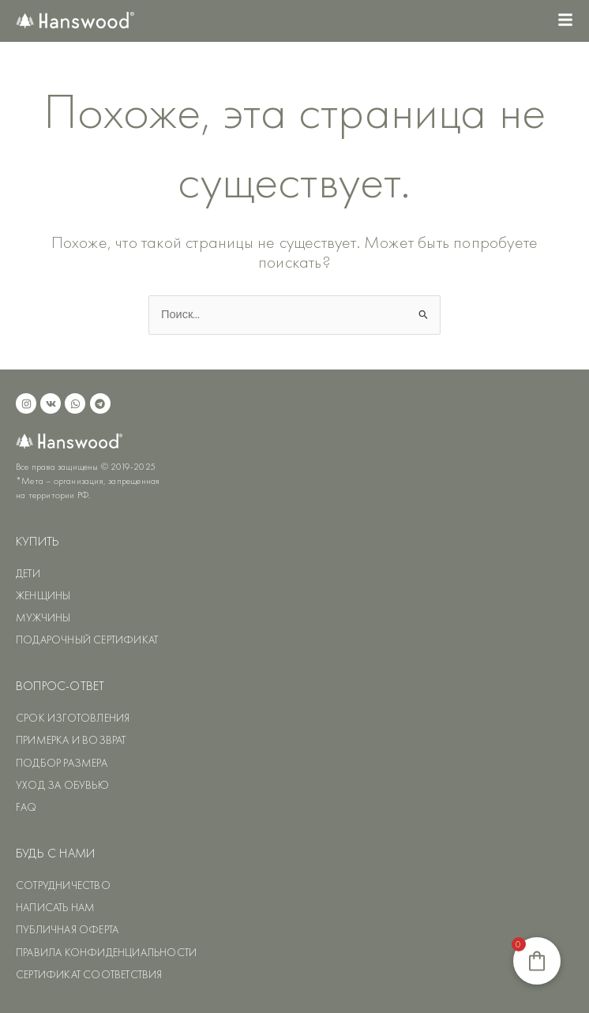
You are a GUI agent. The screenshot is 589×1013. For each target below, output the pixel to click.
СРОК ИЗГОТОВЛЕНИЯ (72, 718)
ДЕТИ (28, 573)
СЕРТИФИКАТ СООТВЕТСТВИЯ (89, 974)
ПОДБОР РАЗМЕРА (61, 763)
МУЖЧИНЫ (43, 617)
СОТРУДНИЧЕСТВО (63, 885)
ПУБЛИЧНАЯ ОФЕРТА (67, 929)
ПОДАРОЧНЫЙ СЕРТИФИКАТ (87, 639)
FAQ (26, 807)
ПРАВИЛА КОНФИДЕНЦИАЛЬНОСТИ (106, 952)
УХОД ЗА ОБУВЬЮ (62, 785)
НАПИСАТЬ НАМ (55, 907)
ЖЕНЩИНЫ (43, 595)
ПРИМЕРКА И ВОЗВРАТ (71, 740)
